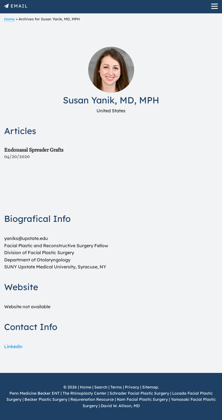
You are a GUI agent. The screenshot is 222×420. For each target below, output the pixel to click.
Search (100, 387)
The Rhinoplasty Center (85, 393)
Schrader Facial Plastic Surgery (139, 393)
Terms (116, 387)
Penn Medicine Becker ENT (34, 393)
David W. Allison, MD (120, 405)
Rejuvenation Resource (92, 399)
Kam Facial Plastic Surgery (142, 399)
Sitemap (150, 387)
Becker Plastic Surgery (46, 399)
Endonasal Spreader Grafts (33, 150)
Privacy (132, 387)
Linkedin (13, 346)
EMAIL (19, 6)
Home (9, 19)
